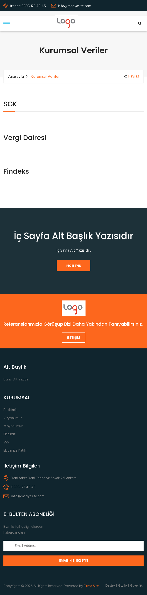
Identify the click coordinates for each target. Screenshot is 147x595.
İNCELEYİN (73, 265)
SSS (6, 442)
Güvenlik (136, 585)
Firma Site (91, 586)
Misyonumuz (13, 426)
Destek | (111, 585)
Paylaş (131, 77)
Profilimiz (10, 410)
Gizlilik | (123, 585)
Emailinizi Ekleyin (73, 560)
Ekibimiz (9, 434)
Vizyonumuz (12, 418)
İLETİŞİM (73, 337)
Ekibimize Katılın (15, 450)
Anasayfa (16, 77)
